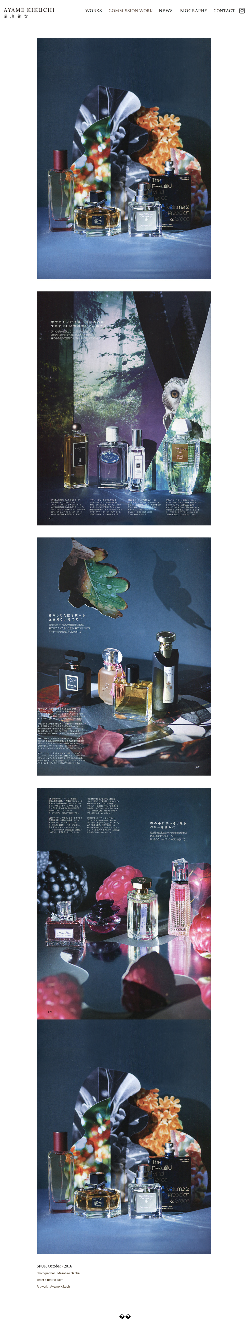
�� (125, 1316)
